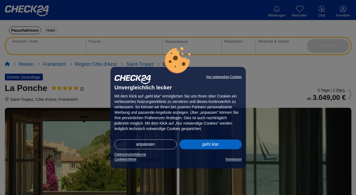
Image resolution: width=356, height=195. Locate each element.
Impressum (233, 159)
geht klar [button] (210, 144)
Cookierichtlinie (125, 159)
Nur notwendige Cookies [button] (224, 77)
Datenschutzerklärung (130, 154)
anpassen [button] (145, 144)
